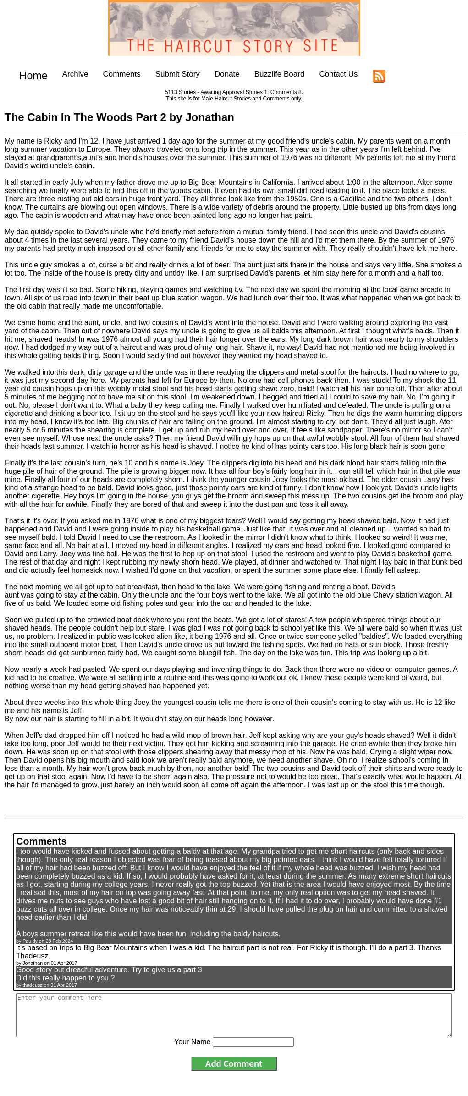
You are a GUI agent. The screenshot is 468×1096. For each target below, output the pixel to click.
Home (29, 74)
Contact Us (331, 74)
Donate (219, 74)
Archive (68, 74)
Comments (114, 74)
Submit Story (170, 74)
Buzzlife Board (272, 74)
